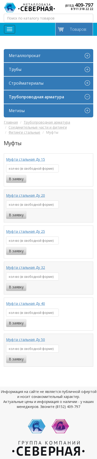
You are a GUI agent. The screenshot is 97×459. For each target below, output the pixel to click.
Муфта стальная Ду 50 (25, 339)
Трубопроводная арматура (36, 97)
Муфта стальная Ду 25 (25, 231)
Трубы (15, 69)
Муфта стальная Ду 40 (25, 303)
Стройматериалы (26, 83)
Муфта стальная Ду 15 (25, 159)
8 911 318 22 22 (82, 9)
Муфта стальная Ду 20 (25, 195)
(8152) (79, 5)
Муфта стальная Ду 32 (25, 267)
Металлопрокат (25, 55)
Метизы (17, 110)
